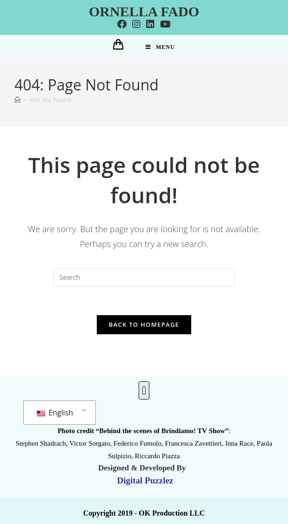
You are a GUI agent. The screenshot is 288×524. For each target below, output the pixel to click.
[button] (144, 390)
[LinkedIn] (150, 24)
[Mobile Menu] (160, 47)
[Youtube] (165, 24)
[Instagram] (136, 24)
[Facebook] (122, 24)
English (55, 412)
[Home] (17, 100)
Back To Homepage (144, 324)
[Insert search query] (144, 277)
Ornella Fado (144, 11)
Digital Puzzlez (144, 480)
